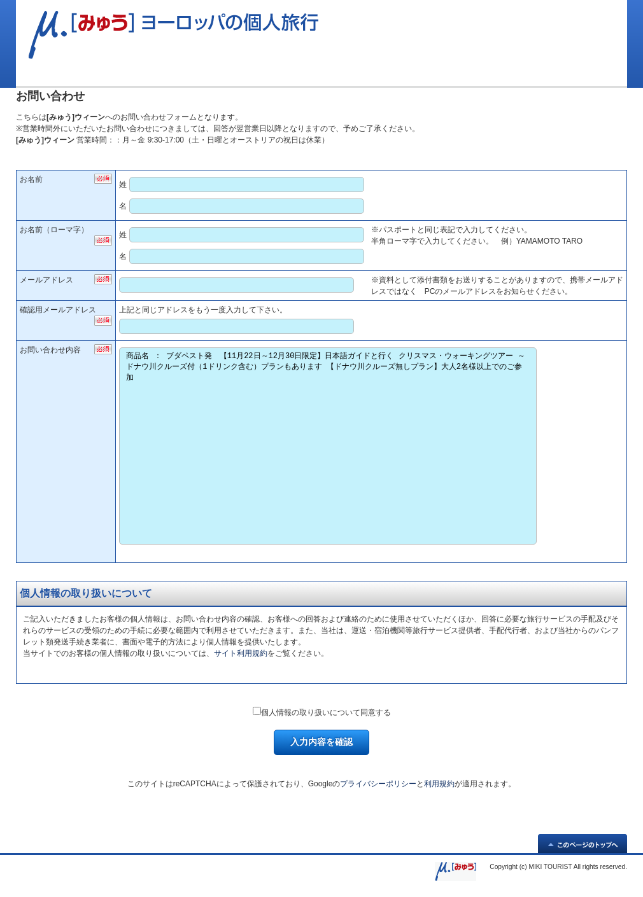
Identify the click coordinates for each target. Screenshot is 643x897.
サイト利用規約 (240, 653)
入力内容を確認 (321, 742)
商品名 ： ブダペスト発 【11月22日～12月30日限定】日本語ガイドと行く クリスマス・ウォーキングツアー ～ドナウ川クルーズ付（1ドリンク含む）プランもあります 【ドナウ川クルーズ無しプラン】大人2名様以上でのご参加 (327, 446)
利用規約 (439, 783)
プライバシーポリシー (378, 783)
